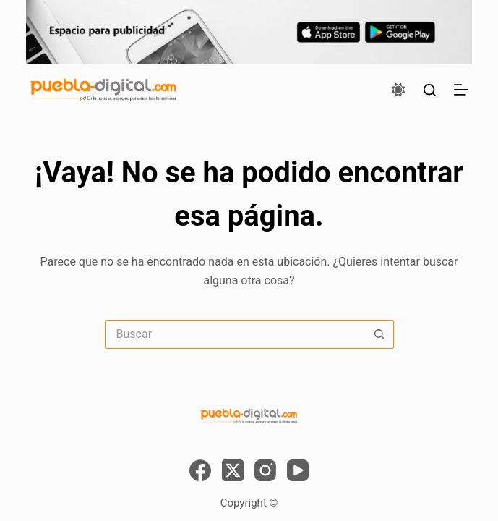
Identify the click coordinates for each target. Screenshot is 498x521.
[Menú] (461, 89)
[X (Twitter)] (233, 470)
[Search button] (379, 334)
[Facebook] (200, 470)
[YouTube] (298, 470)
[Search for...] (235, 334)
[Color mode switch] (398, 89)
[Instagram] (265, 470)
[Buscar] (430, 90)
